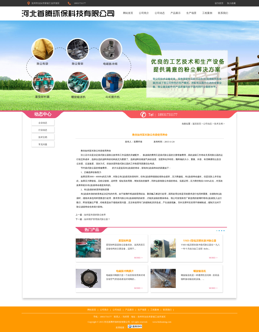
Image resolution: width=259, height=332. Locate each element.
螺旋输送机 (199, 271)
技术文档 (42, 137)
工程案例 (207, 13)
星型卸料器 (125, 240)
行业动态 (42, 130)
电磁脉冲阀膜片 (125, 271)
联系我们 (223, 13)
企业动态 (42, 123)
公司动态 (160, 13)
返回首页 (196, 123)
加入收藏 (231, 3)
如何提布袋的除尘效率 (95, 214)
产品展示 (176, 13)
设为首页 (219, 3)
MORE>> (138, 257)
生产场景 (191, 13)
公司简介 (144, 13)
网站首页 (128, 13)
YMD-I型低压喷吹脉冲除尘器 (199, 240)
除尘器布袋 (86, 155)
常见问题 (42, 144)
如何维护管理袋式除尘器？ (97, 219)
